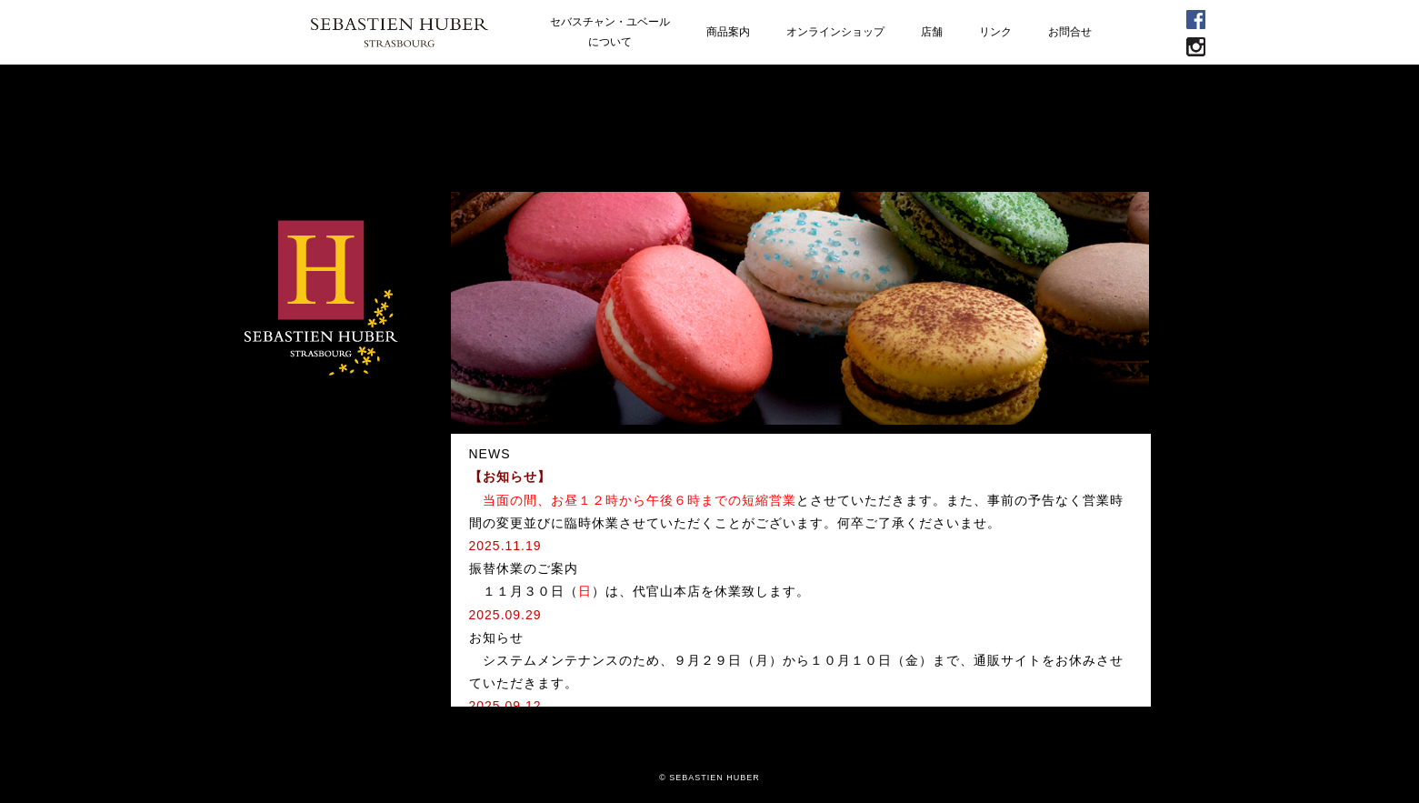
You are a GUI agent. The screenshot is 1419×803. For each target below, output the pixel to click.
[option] (801, 308)
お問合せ (1070, 31)
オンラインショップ (835, 31)
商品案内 (728, 31)
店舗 (932, 31)
